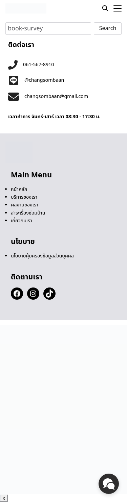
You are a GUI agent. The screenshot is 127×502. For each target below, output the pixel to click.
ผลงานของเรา (24, 204)
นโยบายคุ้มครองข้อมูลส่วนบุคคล (42, 255)
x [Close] (4, 498)
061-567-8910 (38, 64)
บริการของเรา (24, 197)
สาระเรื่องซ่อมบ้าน (28, 213)
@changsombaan (44, 80)
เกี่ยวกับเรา (21, 220)
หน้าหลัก (19, 189)
